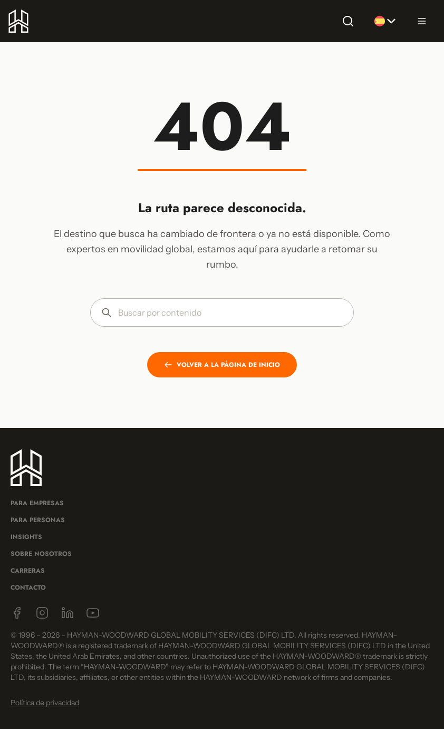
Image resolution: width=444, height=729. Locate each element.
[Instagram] (42, 613)
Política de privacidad (45, 702)
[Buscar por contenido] (230, 312)
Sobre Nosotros (41, 553)
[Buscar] (348, 21)
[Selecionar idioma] (385, 21)
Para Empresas (37, 503)
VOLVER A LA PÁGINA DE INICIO (222, 365)
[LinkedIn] (67, 613)
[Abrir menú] (422, 21)
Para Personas (38, 520)
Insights (26, 537)
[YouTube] (92, 613)
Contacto (28, 587)
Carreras (28, 570)
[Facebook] (17, 613)
